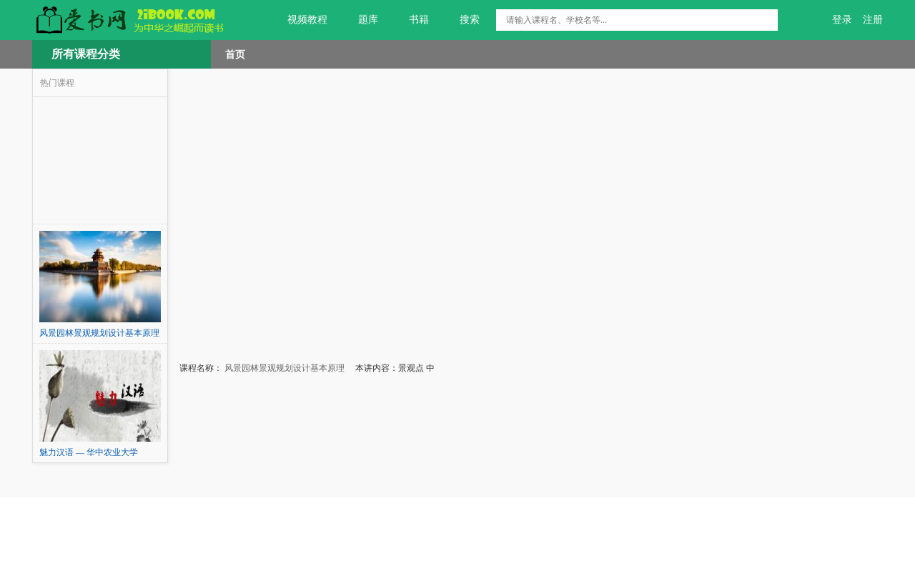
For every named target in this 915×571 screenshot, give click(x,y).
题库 (360, 20)
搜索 (461, 20)
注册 (873, 19)
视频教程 (299, 20)
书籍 (410, 20)
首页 (235, 54)
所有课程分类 (85, 54)
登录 (842, 19)
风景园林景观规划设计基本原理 (283, 368)
